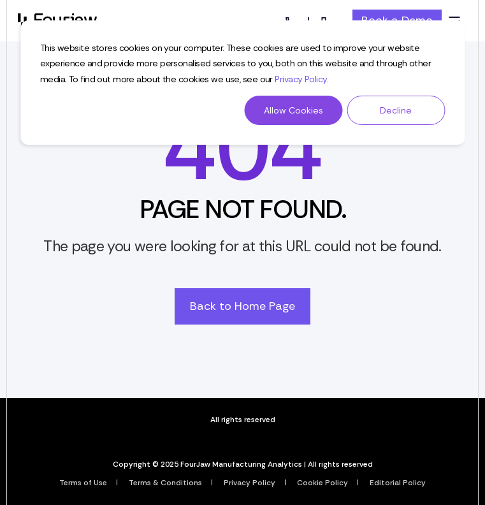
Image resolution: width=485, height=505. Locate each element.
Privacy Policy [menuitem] (249, 483)
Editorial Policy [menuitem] (398, 483)
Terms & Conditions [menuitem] (165, 483)
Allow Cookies (293, 110)
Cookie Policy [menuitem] (322, 483)
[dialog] (242, 82)
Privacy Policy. (301, 79)
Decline (396, 110)
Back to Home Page (242, 306)
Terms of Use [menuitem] (83, 483)
